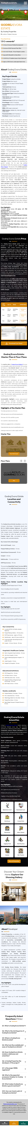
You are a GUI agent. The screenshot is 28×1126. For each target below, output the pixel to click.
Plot (14, 480)
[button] (12, 17)
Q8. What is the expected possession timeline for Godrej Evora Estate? (14, 1077)
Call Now (14, 1123)
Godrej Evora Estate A (17, 364)
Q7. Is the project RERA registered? (14, 1069)
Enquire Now (4, 1123)
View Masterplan (14, 453)
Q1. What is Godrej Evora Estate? (14, 1026)
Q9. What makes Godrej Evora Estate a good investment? (14, 1085)
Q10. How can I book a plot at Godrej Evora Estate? (14, 1092)
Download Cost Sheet (14, 343)
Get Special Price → (23, 310)
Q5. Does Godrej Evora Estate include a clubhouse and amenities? (14, 1054)
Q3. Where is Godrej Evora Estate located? (14, 1039)
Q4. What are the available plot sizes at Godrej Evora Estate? (14, 1046)
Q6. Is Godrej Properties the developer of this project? (14, 1062)
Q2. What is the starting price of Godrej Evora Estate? (14, 1032)
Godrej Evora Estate (11, 725)
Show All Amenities (14, 861)
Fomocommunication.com (10, 1104)
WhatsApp (23, 1123)
